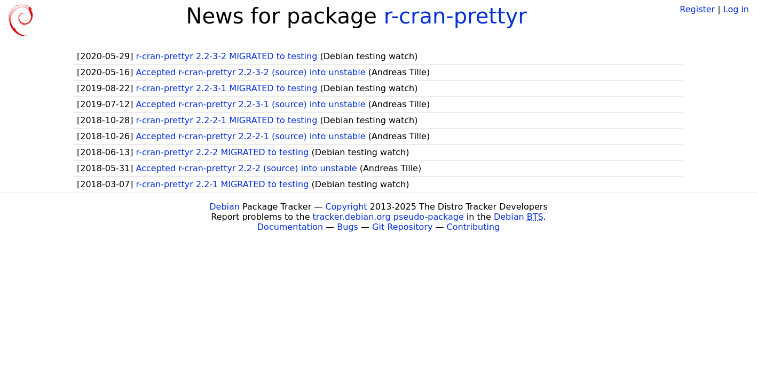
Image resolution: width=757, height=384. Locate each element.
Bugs (347, 227)
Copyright (346, 207)
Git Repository (402, 227)
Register (697, 9)
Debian (224, 207)
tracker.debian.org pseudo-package (388, 217)
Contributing (473, 227)
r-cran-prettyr (455, 16)
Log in (736, 9)
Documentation (290, 227)
